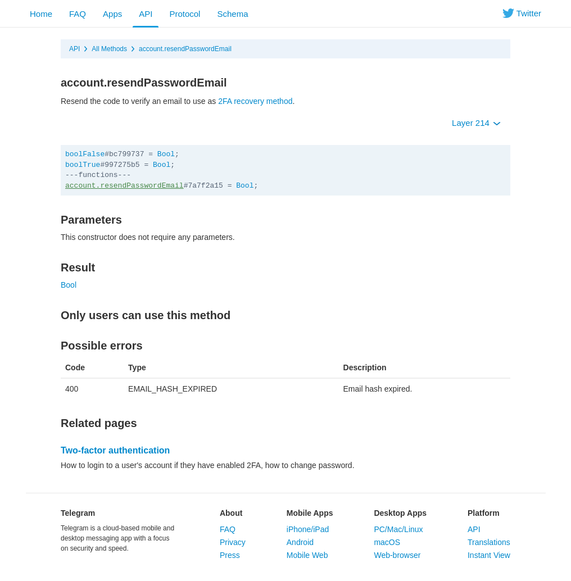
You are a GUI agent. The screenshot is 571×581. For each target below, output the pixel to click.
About (231, 513)
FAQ (77, 14)
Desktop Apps (400, 513)
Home (41, 14)
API (145, 14)
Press (230, 555)
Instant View (489, 555)
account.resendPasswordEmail (185, 49)
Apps (112, 14)
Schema (232, 14)
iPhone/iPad (308, 529)
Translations (489, 542)
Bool (166, 154)
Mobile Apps (310, 513)
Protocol (184, 14)
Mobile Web (307, 555)
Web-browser (397, 555)
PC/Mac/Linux (398, 529)
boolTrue (82, 165)
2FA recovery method (255, 101)
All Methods (109, 49)
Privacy (233, 542)
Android (300, 542)
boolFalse (85, 154)
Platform (484, 513)
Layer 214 (476, 123)
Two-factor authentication (115, 450)
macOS (387, 542)
